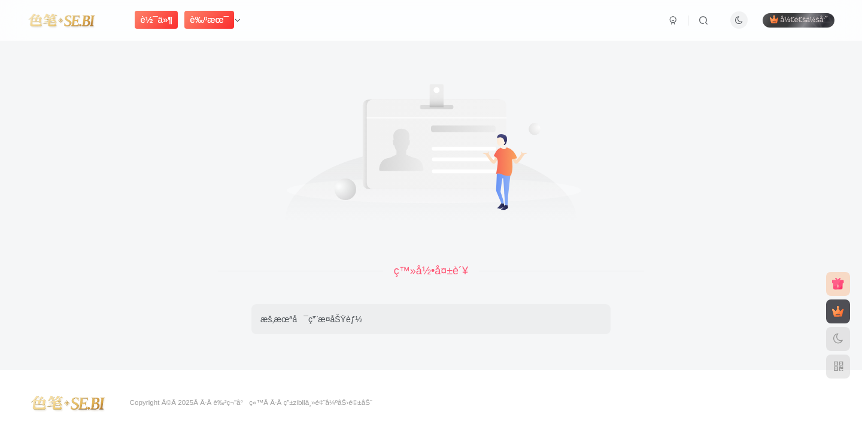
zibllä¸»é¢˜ (309, 402)
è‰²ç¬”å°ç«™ (238, 402)
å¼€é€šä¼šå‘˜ (798, 19)
